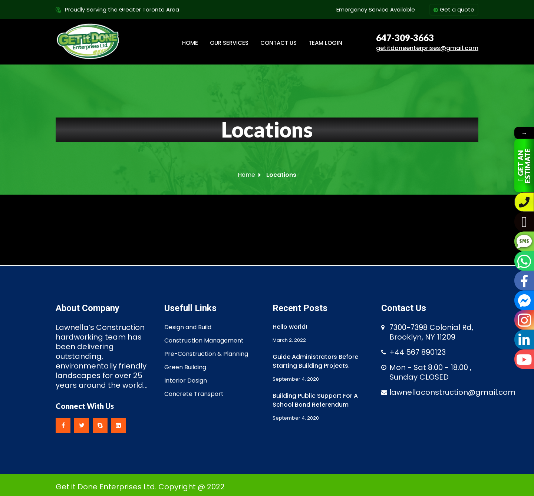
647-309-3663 (405, 38)
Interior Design (185, 380)
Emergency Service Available (375, 9)
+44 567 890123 (417, 352)
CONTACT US (278, 43)
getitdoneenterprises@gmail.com (427, 48)
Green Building (185, 367)
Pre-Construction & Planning (206, 354)
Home (246, 175)
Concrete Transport (194, 394)
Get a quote (454, 10)
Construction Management (204, 340)
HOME (190, 43)
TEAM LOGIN (325, 43)
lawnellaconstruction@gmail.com (452, 392)
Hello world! (290, 327)
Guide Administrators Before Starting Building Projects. (315, 361)
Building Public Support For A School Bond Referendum (315, 400)
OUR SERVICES (229, 43)
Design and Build (187, 327)
